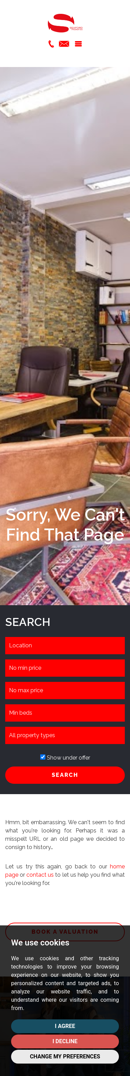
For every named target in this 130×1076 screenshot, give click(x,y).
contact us (40, 875)
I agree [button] (65, 1026)
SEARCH (65, 775)
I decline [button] (64, 1041)
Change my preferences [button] (65, 1056)
